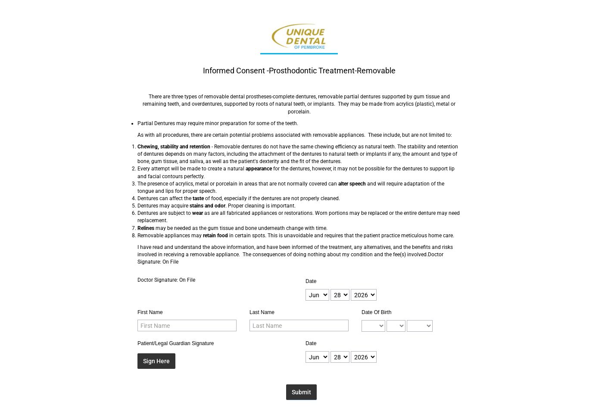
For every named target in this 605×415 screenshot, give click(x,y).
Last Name (261, 312)
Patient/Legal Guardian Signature (175, 343)
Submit (301, 392)
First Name (150, 312)
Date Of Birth (376, 312)
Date (311, 281)
